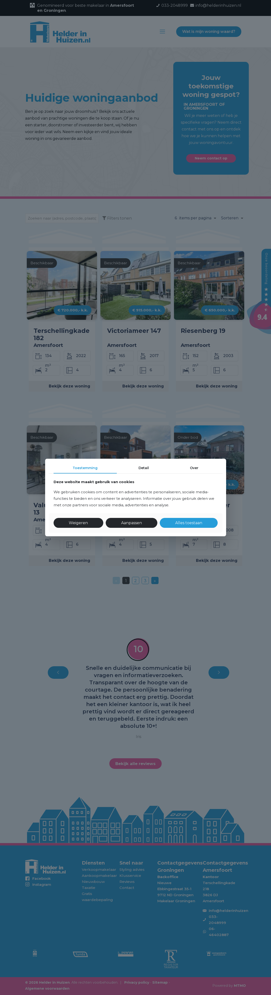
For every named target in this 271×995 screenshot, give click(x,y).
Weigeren (78, 523)
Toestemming (85, 468)
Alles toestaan (188, 523)
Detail (144, 468)
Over (194, 468)
